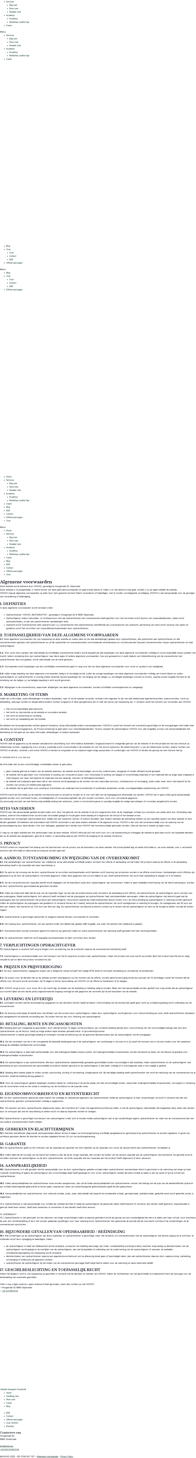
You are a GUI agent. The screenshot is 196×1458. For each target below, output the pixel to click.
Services (10, 1)
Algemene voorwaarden (48, 1456)
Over (8, 249)
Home (9, 476)
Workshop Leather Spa (20, 22)
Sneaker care (15, 12)
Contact (13, 256)
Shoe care (14, 8)
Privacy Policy (70, 1456)
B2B (11, 259)
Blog (8, 246)
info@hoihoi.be (7, 1446)
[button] (98, 31)
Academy (10, 15)
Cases (9, 25)
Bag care (13, 5)
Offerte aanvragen (15, 263)
